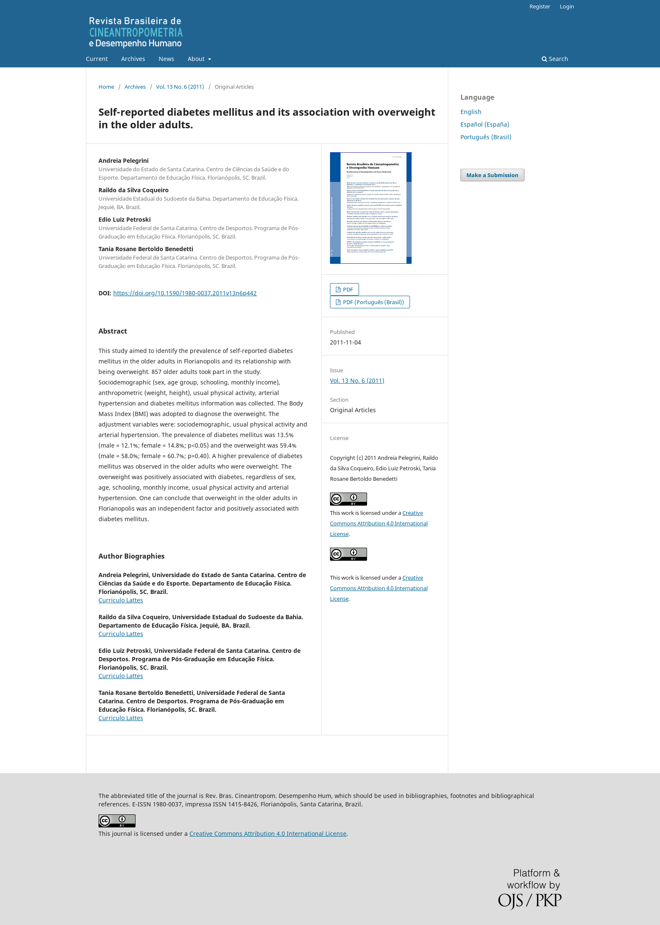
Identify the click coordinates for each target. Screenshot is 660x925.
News (166, 59)
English (471, 112)
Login (567, 6)
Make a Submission (492, 175)
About (197, 59)
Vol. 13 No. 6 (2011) (180, 86)
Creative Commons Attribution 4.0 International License (379, 523)
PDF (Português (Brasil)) (373, 302)
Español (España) (484, 124)
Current (97, 59)
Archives (133, 59)
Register (540, 6)
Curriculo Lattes (120, 600)
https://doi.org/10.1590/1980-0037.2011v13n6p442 (185, 293)
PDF (347, 289)
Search (555, 59)
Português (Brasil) (485, 137)
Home (106, 86)
